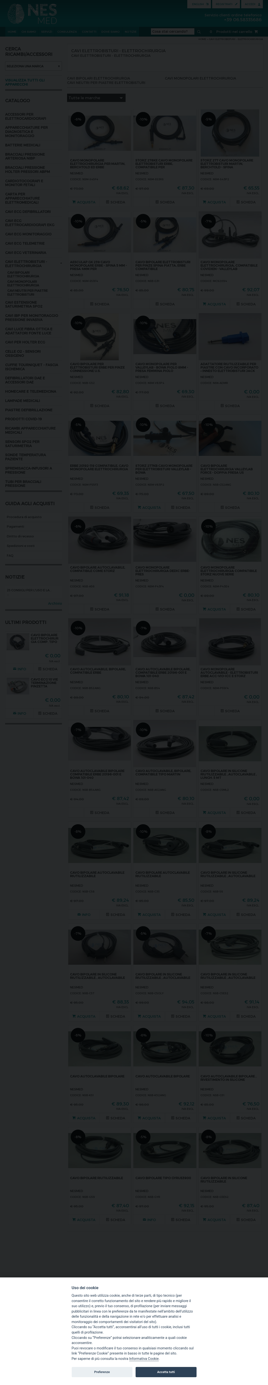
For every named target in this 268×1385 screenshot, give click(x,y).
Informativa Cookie (144, 1359)
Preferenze (102, 1372)
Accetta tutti (166, 1372)
